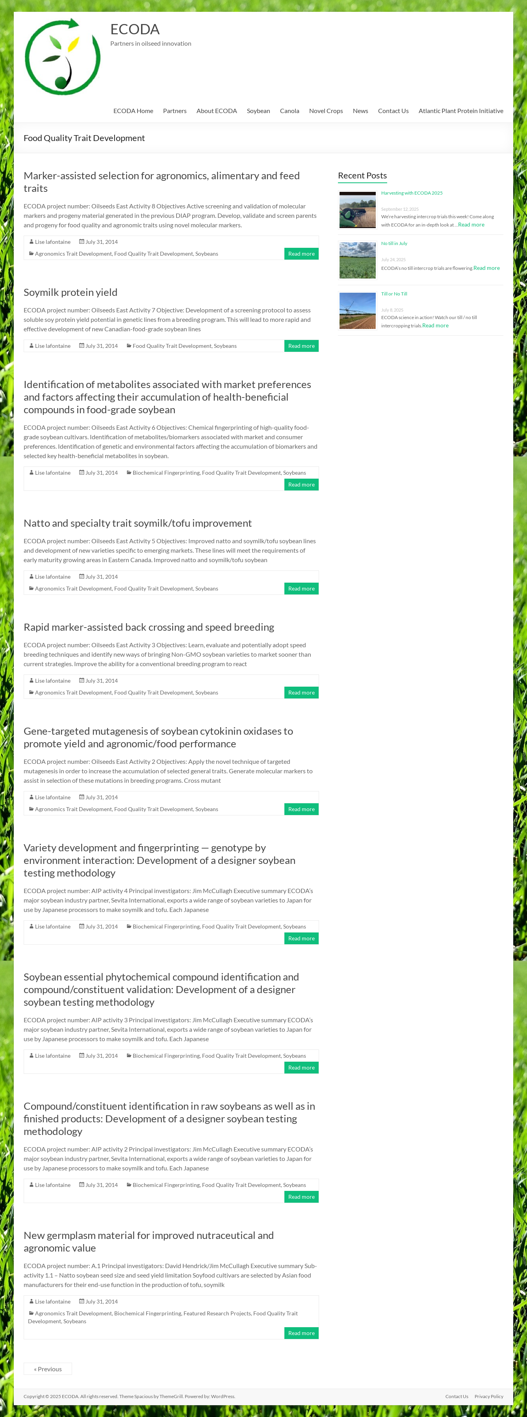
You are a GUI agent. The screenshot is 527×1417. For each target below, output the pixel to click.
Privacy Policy (489, 1396)
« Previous (48, 1368)
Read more (301, 253)
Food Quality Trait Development (153, 253)
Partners (175, 110)
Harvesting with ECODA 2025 (412, 193)
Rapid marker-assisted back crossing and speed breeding (149, 626)
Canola (289, 110)
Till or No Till (394, 294)
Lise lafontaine (53, 241)
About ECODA (217, 110)
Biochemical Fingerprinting (166, 472)
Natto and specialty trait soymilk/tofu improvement (138, 522)
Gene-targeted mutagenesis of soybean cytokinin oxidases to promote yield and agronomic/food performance (158, 737)
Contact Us (393, 110)
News (360, 110)
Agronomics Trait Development (73, 253)
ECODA (135, 28)
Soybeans (206, 253)
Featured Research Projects (217, 1313)
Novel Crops (326, 110)
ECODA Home (133, 110)
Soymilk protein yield (71, 292)
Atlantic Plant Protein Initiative (461, 110)
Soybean (258, 110)
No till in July (394, 243)
